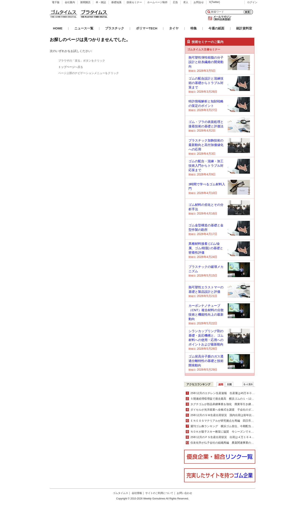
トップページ (66, 67)
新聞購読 (85, 2)
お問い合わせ (184, 493)
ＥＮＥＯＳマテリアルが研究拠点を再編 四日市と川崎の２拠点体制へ (234, 420)
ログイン (252, 2)
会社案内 (70, 2)
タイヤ (174, 28)
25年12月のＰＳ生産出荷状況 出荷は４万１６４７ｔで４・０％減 (232, 437)
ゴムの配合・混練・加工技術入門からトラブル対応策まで (206, 165)
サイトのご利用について (159, 493)
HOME (57, 28)
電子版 (56, 2)
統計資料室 (244, 28)
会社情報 (137, 493)
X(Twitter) (214, 2)
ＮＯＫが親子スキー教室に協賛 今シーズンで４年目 (223, 431)
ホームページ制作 (157, 2)
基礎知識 (116, 2)
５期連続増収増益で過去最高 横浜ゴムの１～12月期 (223, 398)
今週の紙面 (216, 28)
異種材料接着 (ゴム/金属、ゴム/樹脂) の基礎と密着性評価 (206, 248)
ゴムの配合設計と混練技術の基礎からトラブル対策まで (206, 83)
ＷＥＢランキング (248, 384)
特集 (193, 28)
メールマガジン (218, 18)
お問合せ (199, 2)
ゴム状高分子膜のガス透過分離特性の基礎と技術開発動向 (206, 361)
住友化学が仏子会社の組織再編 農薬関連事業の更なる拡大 (227, 442)
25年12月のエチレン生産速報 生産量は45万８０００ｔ (225, 393)
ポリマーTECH (146, 28)
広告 (175, 2)
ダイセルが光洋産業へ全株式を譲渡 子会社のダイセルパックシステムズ (235, 409)
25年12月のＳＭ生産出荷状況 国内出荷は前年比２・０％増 (227, 415)
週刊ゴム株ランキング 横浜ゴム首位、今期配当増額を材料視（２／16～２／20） (241, 426)
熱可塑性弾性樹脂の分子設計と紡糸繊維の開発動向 (206, 62)
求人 (185, 2)
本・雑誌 (101, 2)
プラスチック (114, 28)
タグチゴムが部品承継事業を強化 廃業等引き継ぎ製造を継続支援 (231, 404)
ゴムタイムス (120, 493)
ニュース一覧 (83, 28)
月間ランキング (229, 384)
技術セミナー (134, 2)
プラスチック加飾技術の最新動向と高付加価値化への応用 (206, 145)
